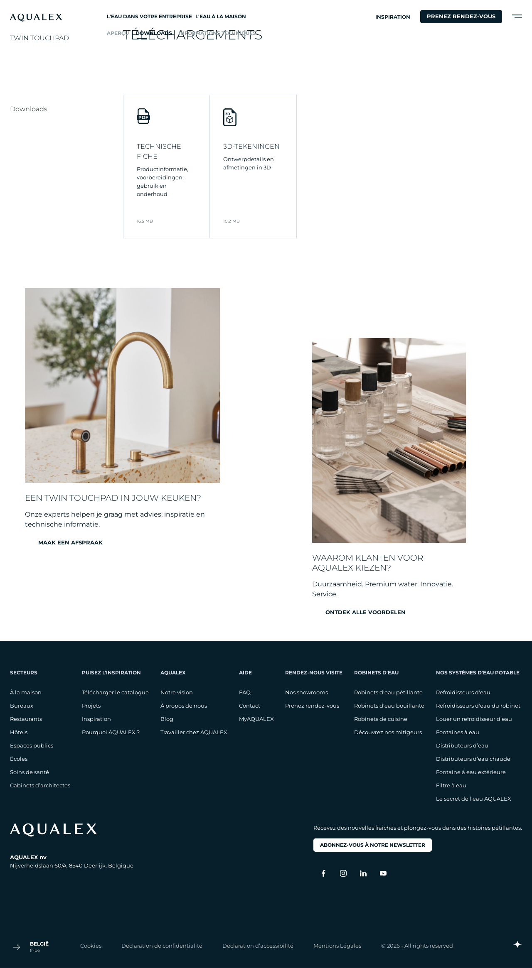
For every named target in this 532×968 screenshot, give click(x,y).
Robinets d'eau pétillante (388, 692)
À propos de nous (183, 705)
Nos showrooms (306, 692)
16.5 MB (145, 221)
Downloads (153, 33)
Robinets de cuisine (380, 719)
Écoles (18, 758)
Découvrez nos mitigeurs (388, 732)
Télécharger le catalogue (115, 692)
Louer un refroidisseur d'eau (474, 719)
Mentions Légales (337, 945)
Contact (249, 705)
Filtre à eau (451, 785)
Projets (91, 705)
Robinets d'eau (376, 672)
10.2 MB (231, 221)
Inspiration (392, 17)
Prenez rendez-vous (461, 16)
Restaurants (26, 719)
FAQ (245, 692)
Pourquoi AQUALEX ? (111, 732)
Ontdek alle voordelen (365, 612)
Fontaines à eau (457, 732)
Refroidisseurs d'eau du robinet (478, 705)
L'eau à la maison (220, 16)
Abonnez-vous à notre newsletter (372, 845)
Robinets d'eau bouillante (389, 705)
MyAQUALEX (256, 719)
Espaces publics (31, 745)
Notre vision (176, 692)
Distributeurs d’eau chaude (473, 758)
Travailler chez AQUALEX (193, 732)
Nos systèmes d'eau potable (478, 672)
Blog (166, 719)
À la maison (26, 692)
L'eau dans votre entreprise (149, 16)
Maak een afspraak (70, 542)
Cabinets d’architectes (40, 785)
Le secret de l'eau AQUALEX (473, 798)
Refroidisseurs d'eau (463, 692)
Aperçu (118, 33)
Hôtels (18, 732)
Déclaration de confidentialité (161, 945)
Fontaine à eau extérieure (471, 772)
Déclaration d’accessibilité (257, 945)
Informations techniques (217, 33)
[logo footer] (71, 830)
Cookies (90, 945)
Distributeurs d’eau (462, 745)
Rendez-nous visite (313, 672)
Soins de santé (29, 772)
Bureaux (21, 705)
